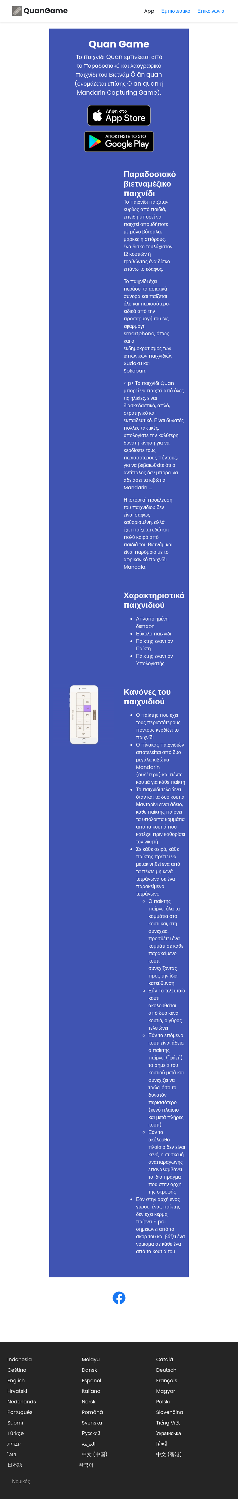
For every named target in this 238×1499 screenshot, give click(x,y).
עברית (14, 1443)
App (149, 11)
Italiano (91, 1391)
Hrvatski (17, 1391)
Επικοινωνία (210, 11)
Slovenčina (169, 1412)
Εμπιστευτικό (175, 11)
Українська (168, 1433)
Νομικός (21, 1481)
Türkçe (15, 1433)
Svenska (92, 1422)
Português (20, 1412)
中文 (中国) (95, 1454)
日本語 (14, 1465)
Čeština (16, 1370)
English (16, 1380)
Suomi (15, 1422)
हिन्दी (161, 1443)
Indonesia (19, 1359)
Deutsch (166, 1370)
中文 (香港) (169, 1454)
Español (91, 1380)
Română (92, 1412)
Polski (163, 1401)
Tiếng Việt (168, 1422)
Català (164, 1359)
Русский (91, 1433)
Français (166, 1380)
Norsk (88, 1401)
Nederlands (21, 1401)
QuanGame (40, 11)
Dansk (89, 1370)
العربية (88, 1443)
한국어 (86, 1465)
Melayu (91, 1359)
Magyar (165, 1391)
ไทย (11, 1454)
